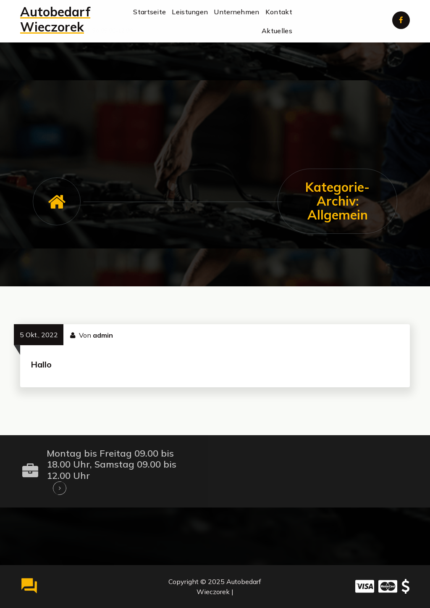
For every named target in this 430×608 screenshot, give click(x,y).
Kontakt (278, 12)
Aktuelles (277, 30)
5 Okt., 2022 (39, 334)
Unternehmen (236, 12)
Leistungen (190, 12)
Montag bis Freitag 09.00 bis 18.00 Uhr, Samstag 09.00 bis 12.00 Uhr (111, 464)
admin (103, 335)
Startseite (149, 12)
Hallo (41, 364)
